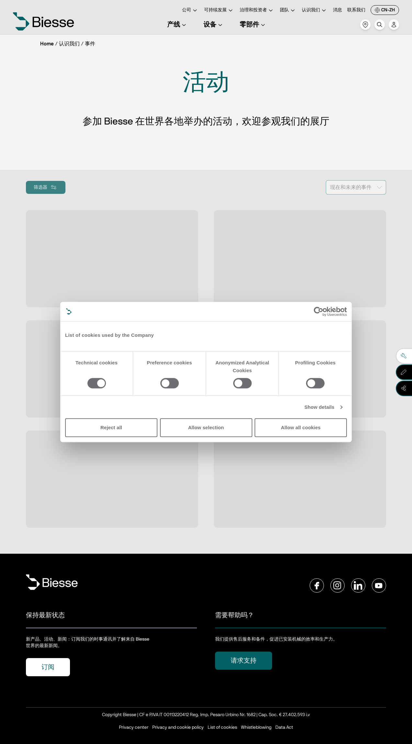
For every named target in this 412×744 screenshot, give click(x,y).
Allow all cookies (301, 427)
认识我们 (315, 10)
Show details (319, 407)
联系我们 (356, 10)
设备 (213, 24)
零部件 (253, 24)
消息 (337, 10)
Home (47, 43)
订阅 (47, 667)
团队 (288, 10)
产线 (177, 24)
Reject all (111, 427)
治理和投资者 (257, 10)
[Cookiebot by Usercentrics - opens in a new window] (318, 311)
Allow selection (206, 427)
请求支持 (244, 660)
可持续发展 (219, 10)
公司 (190, 10)
